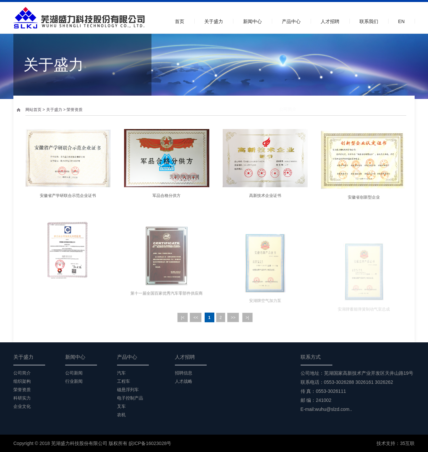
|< (182, 317)
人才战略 (183, 381)
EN (401, 21)
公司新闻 (74, 372)
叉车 (121, 406)
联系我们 (368, 21)
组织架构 (305, 109)
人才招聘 (330, 21)
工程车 (123, 381)
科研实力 (365, 109)
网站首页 (33, 109)
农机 (121, 414)
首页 (179, 21)
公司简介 (277, 109)
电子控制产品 (130, 398)
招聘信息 (183, 372)
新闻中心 (252, 21)
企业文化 (396, 109)
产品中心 (291, 21)
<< (195, 317)
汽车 (121, 372)
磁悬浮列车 (128, 389)
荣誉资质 (75, 109)
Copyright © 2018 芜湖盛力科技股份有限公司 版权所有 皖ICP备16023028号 (92, 443)
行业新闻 (74, 381)
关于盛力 (213, 21)
